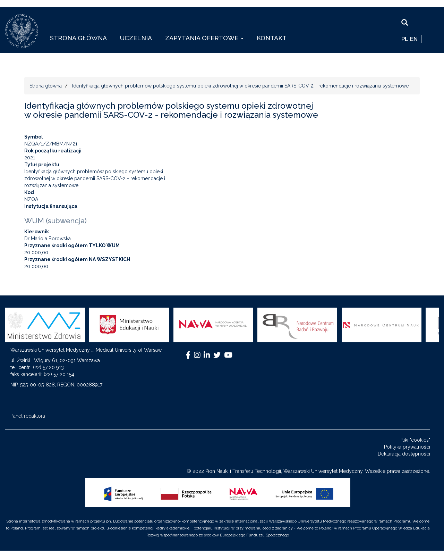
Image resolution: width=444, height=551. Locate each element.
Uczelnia (136, 38)
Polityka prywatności (407, 447)
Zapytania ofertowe (204, 38)
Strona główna (78, 38)
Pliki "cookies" (415, 440)
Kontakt (272, 38)
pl (404, 38)
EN (414, 38)
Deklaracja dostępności (404, 454)
